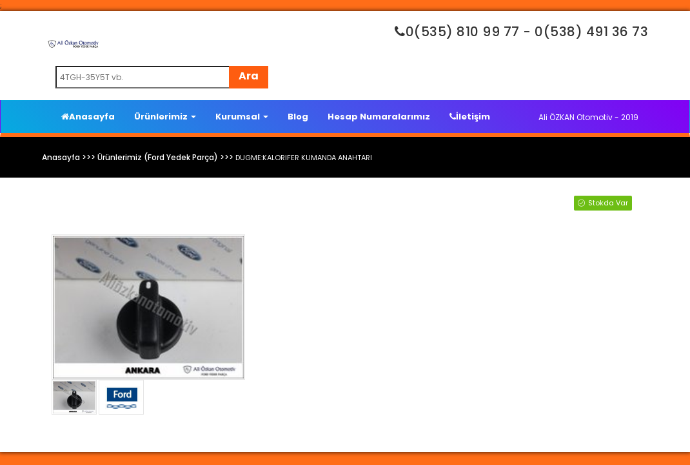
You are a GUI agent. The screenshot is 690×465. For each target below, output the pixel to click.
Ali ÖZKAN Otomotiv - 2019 (588, 117)
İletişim (469, 116)
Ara (249, 75)
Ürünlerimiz (165, 116)
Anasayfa (88, 116)
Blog (298, 116)
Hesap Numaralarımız (379, 116)
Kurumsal (241, 116)
